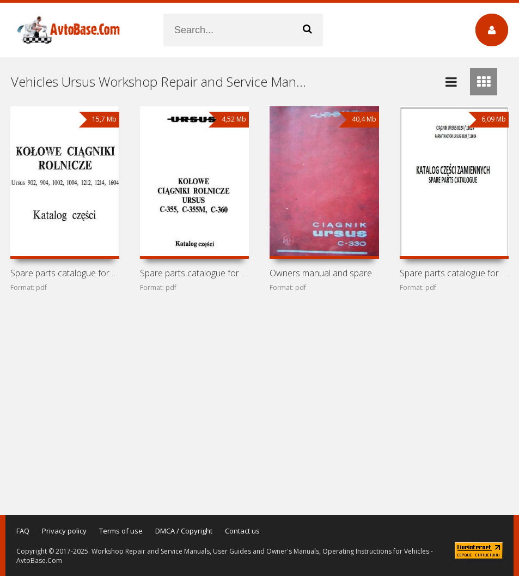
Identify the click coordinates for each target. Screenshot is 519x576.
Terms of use (121, 531)
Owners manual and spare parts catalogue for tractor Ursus (324, 273)
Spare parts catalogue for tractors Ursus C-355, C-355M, (194, 273)
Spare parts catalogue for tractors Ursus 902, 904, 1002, (64, 273)
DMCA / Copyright (183, 531)
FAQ (22, 531)
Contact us (242, 531)
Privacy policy (64, 531)
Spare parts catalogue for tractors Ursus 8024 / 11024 (454, 273)
